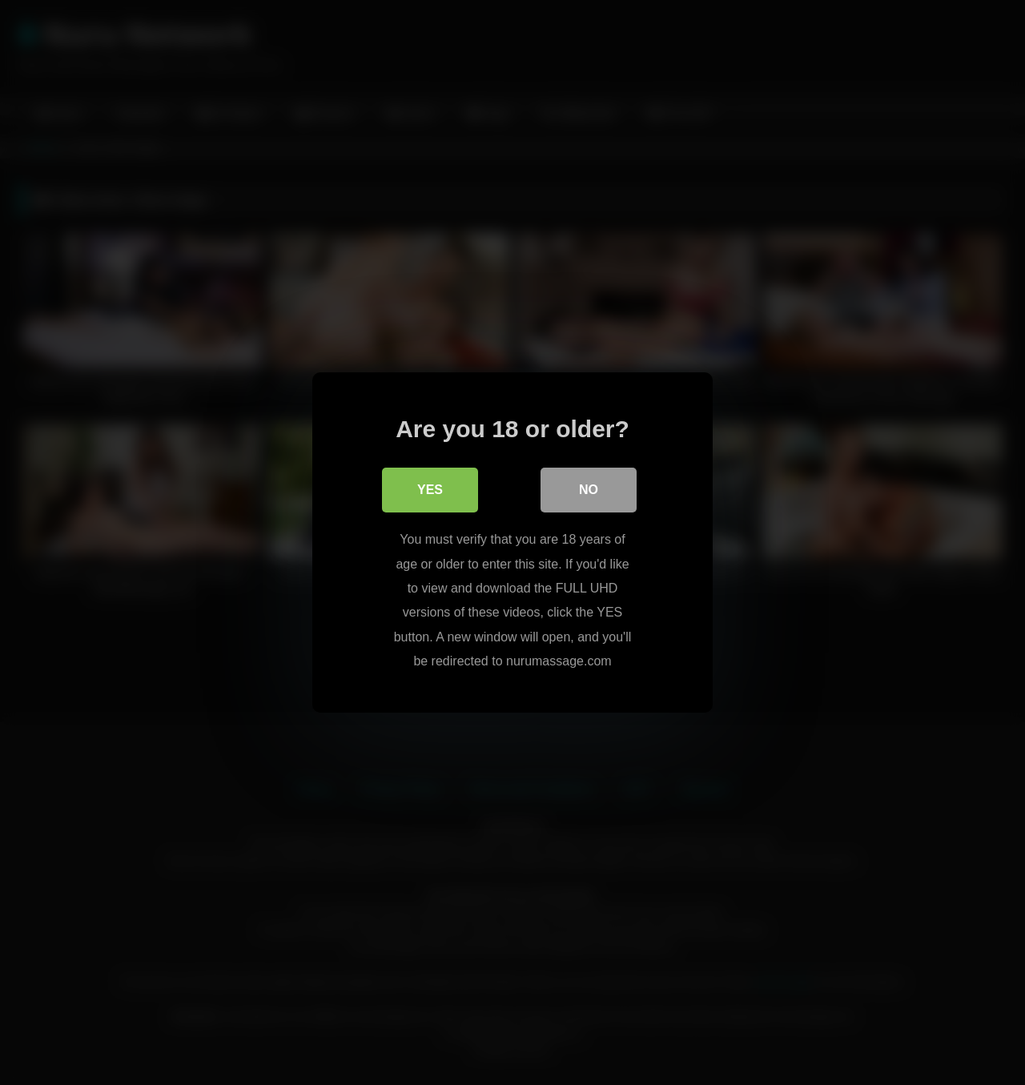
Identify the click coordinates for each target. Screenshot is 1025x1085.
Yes (430, 489)
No (588, 489)
